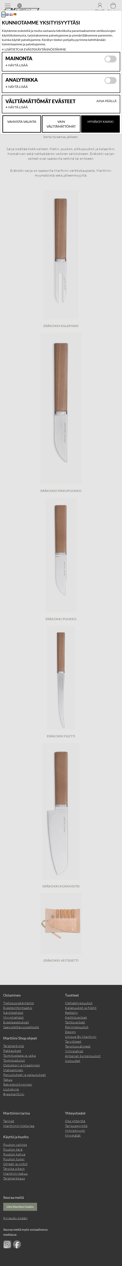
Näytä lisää (18, 65)
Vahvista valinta (21, 121)
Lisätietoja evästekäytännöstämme (35, 49)
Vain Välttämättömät (61, 124)
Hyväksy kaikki (101, 121)
